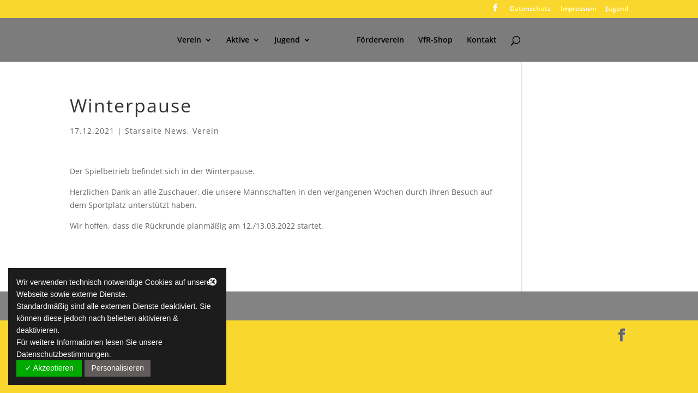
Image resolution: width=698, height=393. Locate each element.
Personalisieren (117, 368)
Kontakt (482, 40)
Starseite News (156, 131)
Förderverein (380, 40)
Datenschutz (530, 9)
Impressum (578, 9)
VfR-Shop (435, 40)
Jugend (617, 9)
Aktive (237, 40)
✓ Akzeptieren (49, 368)
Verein (189, 40)
